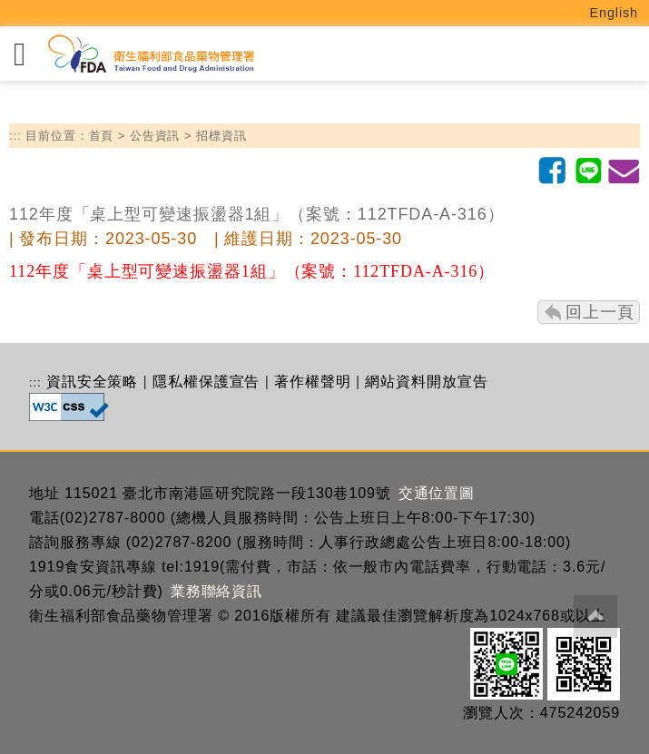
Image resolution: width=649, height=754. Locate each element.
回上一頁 (599, 312)
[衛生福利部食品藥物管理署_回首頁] (149, 54)
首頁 (101, 135)
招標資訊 (221, 135)
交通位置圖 (437, 493)
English (614, 12)
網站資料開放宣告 (426, 381)
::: (15, 135)
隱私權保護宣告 (206, 381)
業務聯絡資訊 (216, 591)
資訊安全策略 (92, 381)
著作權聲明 (312, 381)
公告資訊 (155, 135)
